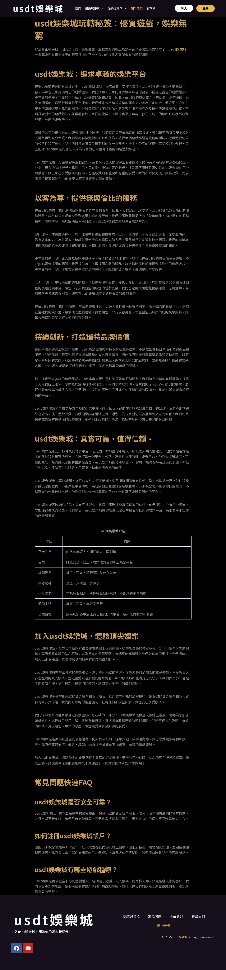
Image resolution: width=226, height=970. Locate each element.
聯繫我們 (198, 916)
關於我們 (137, 8)
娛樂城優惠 (94, 8)
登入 (184, 8)
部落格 (151, 8)
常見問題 (154, 916)
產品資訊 (176, 916)
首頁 (78, 8)
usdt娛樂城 (179, 937)
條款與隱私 (131, 916)
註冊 (205, 8)
